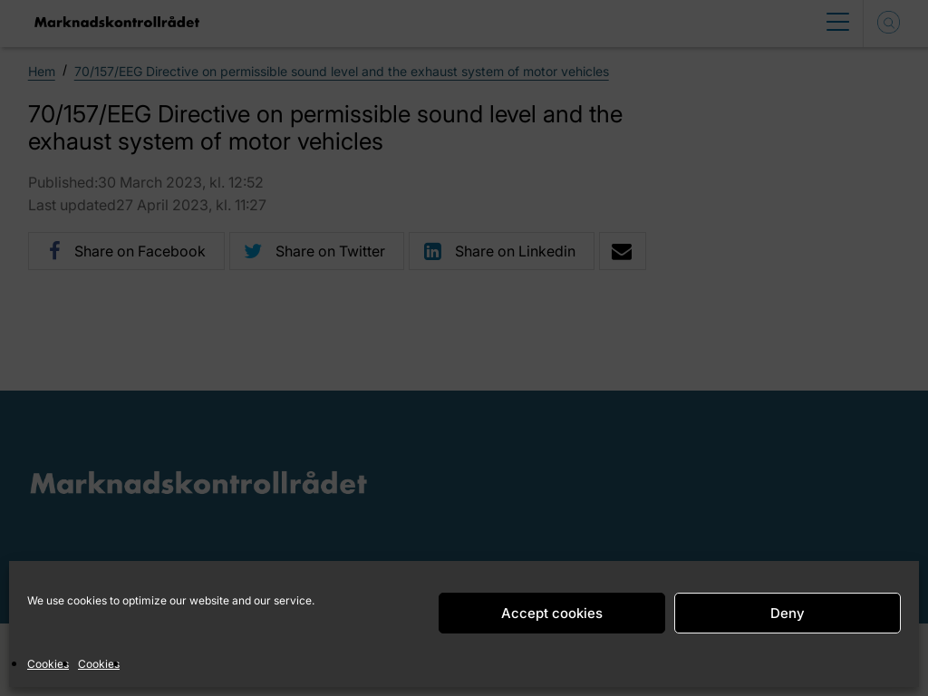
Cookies (48, 664)
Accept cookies (552, 613)
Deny (787, 613)
